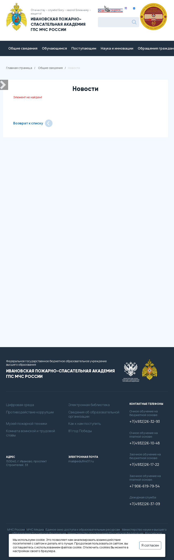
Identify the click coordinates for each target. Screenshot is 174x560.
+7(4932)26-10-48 (144, 443)
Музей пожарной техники (26, 424)
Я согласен (150, 545)
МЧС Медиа (35, 529)
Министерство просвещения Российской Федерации (105, 533)
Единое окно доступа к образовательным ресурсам (83, 529)
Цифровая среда (20, 405)
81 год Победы (80, 431)
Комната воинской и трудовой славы (30, 433)
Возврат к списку (33, 123)
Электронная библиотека (89, 405)
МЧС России (16, 529)
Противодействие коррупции (30, 412)
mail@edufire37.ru (81, 461)
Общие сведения (50, 68)
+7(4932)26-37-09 (144, 504)
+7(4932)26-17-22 (144, 464)
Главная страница (19, 68)
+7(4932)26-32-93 (144, 421)
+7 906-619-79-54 (144, 486)
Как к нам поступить (84, 424)
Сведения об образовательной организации (93, 414)
